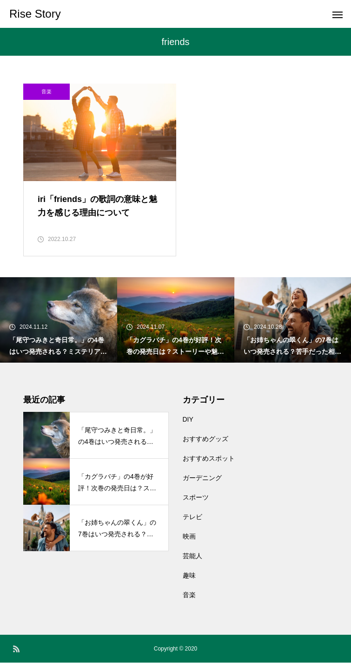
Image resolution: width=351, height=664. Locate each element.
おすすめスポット (209, 459)
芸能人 (192, 557)
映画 (189, 537)
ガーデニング (202, 479)
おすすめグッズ (205, 440)
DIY (188, 420)
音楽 (46, 91)
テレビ (192, 518)
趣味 (189, 576)
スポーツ (196, 498)
